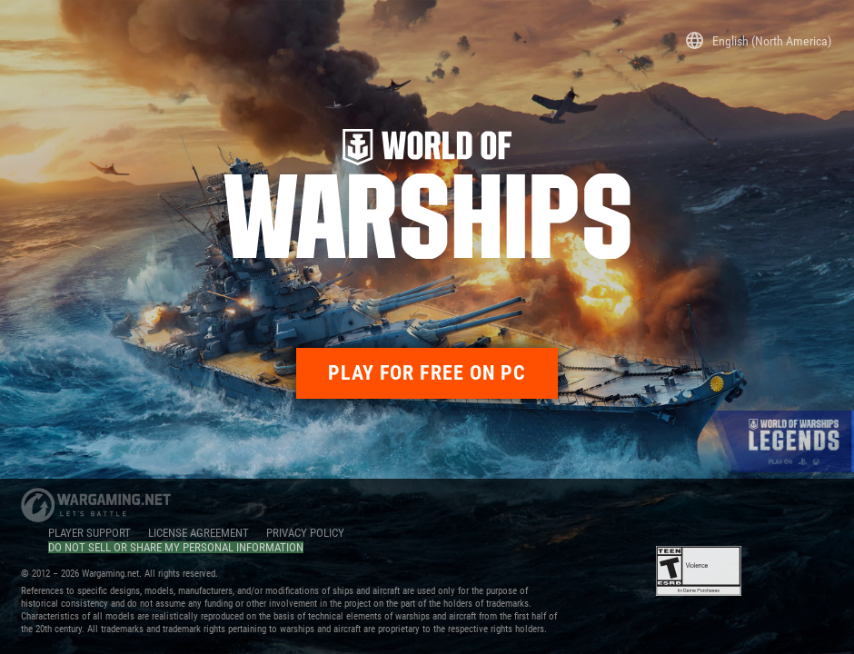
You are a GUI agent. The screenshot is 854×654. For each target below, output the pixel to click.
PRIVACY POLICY (305, 533)
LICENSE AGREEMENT (198, 533)
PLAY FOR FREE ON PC (427, 373)
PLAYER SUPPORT (89, 533)
